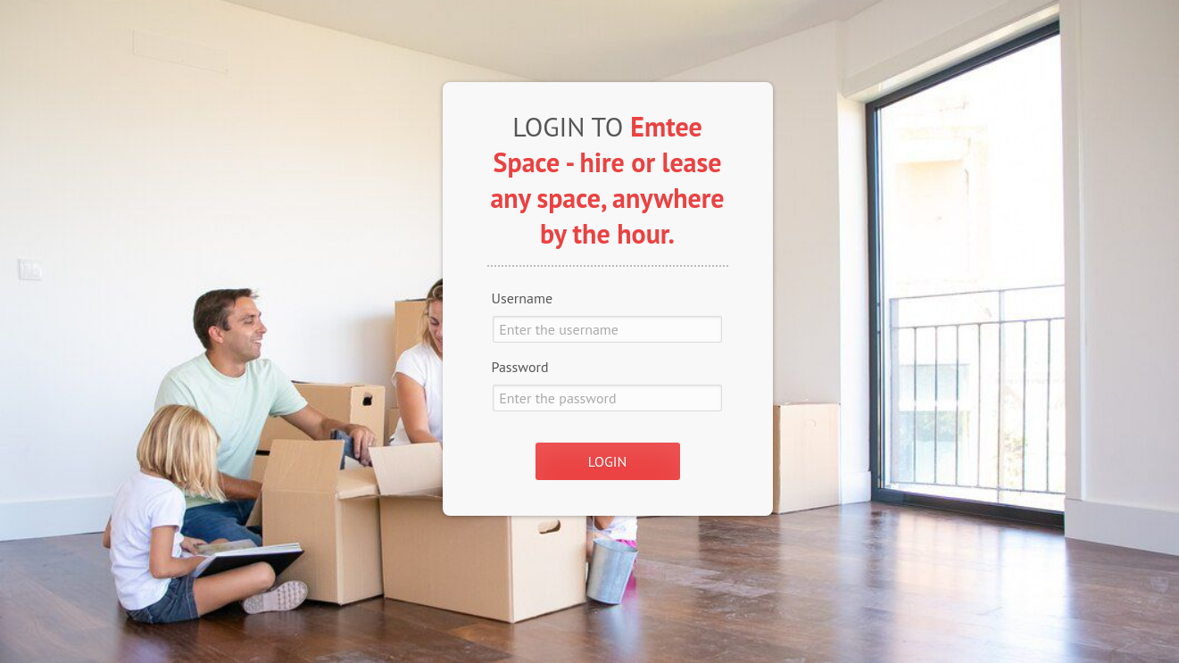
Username (522, 298)
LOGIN (607, 461)
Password (520, 367)
